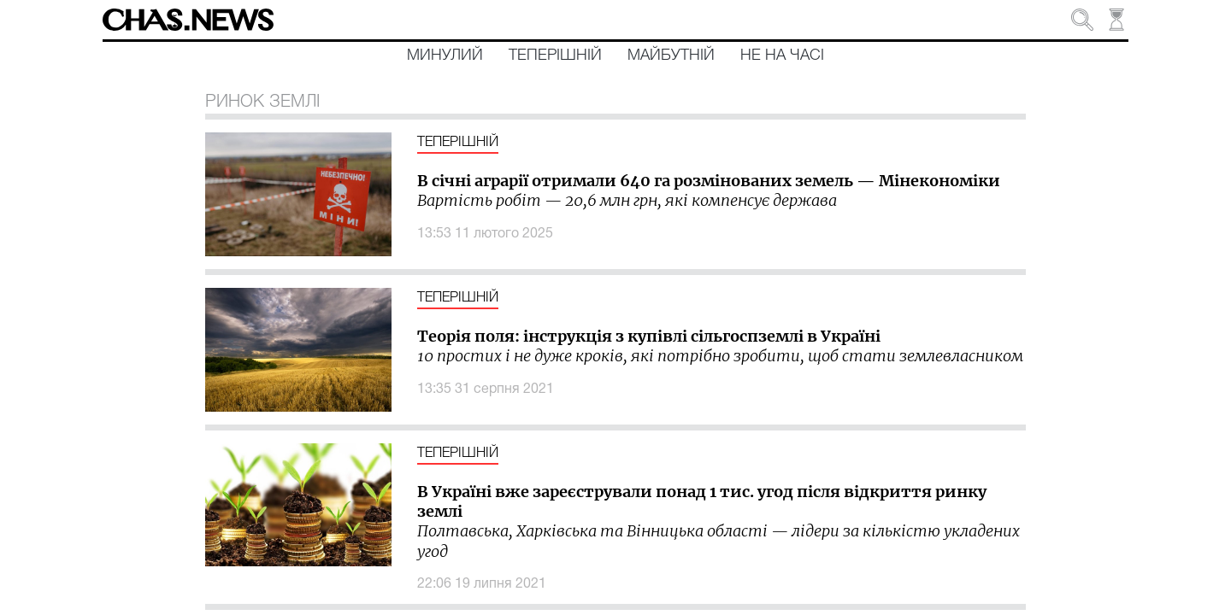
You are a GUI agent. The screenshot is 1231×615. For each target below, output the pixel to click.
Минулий (445, 55)
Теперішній (555, 55)
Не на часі (782, 55)
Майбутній (671, 55)
